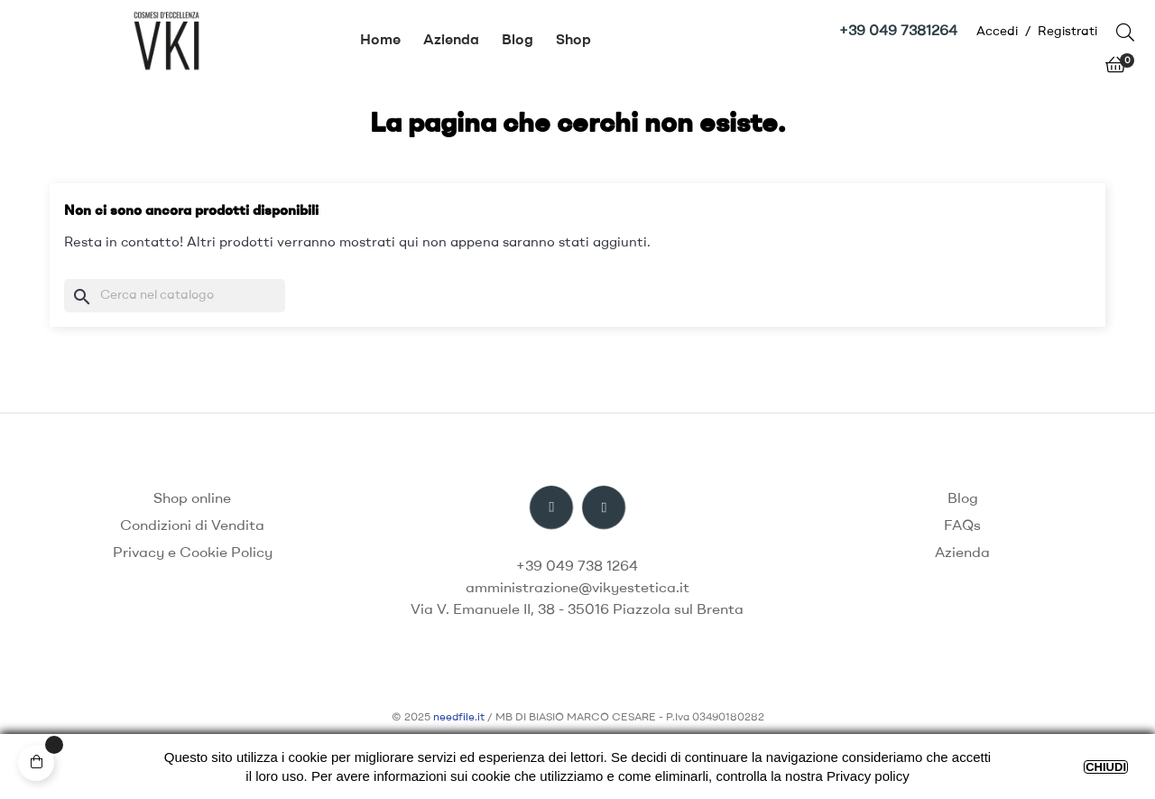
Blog (962, 499)
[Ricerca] (174, 295)
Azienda (962, 553)
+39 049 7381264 (898, 31)
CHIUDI (1106, 767)
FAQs (962, 526)
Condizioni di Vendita (192, 526)
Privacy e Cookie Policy (193, 553)
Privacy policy (868, 776)
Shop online (192, 499)
